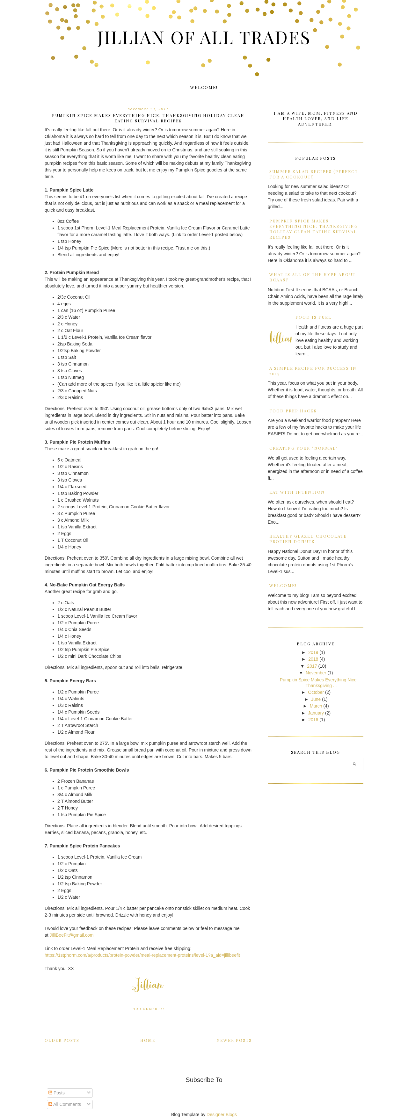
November (316, 672)
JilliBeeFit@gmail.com (72, 935)
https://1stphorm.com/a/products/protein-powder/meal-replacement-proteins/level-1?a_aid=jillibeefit (142, 955)
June (316, 699)
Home (148, 1040)
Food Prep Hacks (293, 410)
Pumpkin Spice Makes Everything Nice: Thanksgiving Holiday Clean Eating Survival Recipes (148, 118)
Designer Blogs (222, 1114)
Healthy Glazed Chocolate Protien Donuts (308, 538)
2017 (312, 666)
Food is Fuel (313, 317)
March (316, 705)
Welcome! (204, 87)
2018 (313, 659)
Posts (56, 1092)
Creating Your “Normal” (303, 448)
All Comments (64, 1104)
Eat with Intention (297, 492)
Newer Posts (234, 1040)
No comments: (149, 1008)
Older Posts (62, 1040)
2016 (313, 719)
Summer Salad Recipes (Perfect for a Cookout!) (313, 174)
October (316, 692)
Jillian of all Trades (204, 36)
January (316, 712)
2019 (313, 652)
